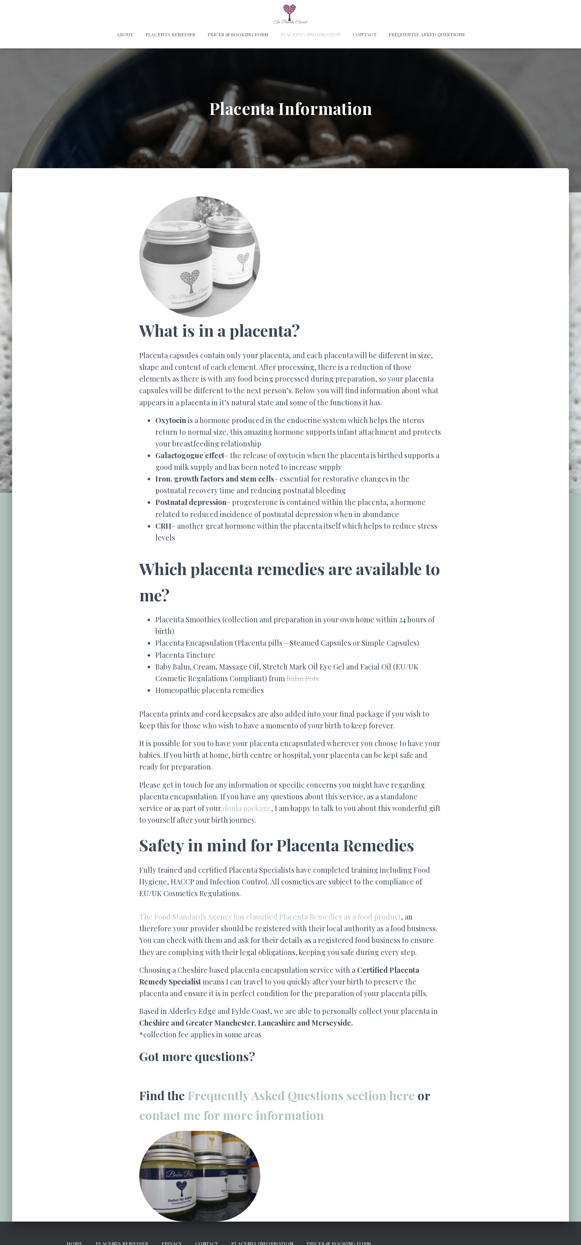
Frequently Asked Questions (427, 34)
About (125, 34)
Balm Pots (302, 678)
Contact (364, 34)
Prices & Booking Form (237, 34)
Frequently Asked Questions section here (301, 1095)
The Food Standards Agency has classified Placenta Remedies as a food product (270, 917)
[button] (199, 256)
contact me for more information (231, 1115)
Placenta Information (310, 34)
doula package (247, 808)
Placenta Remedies (170, 34)
